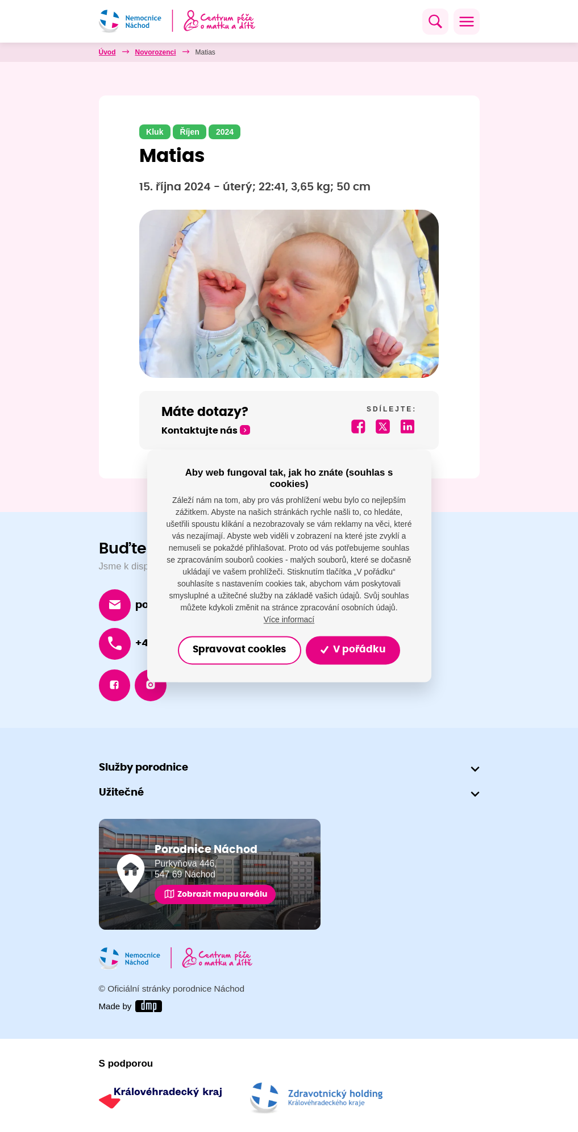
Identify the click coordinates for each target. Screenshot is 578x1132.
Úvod (107, 52)
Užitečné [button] (121, 793)
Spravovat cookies (239, 650)
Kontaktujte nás (199, 430)
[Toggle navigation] (467, 22)
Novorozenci (155, 52)
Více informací (289, 619)
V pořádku (353, 650)
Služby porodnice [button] (143, 767)
